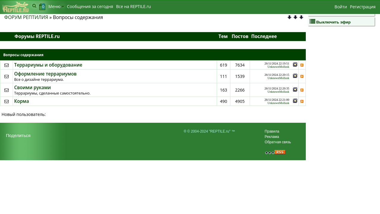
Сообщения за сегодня (90, 6)
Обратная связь (278, 142)
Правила (272, 131)
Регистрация (363, 7)
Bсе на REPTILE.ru (133, 6)
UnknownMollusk (278, 66)
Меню (56, 6)
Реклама (272, 137)
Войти (341, 7)
